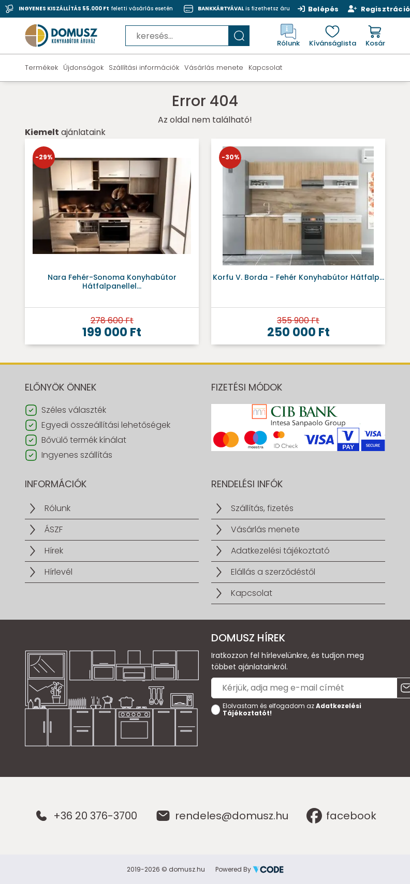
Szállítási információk (144, 67)
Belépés (318, 8)
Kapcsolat (265, 67)
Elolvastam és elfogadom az (292, 709)
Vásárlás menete (213, 67)
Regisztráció (379, 8)
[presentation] (290, 741)
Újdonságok (83, 67)
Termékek (41, 67)
